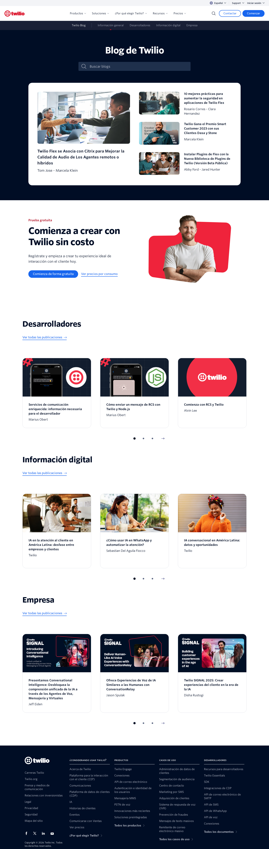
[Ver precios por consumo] (99, 274)
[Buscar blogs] (138, 66)
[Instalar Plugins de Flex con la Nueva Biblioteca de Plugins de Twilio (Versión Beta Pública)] (185, 164)
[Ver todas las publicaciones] (44, 337)
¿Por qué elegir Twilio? (131, 13)
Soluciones (100, 13)
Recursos (160, 13)
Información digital (168, 25)
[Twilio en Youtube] (53, 833)
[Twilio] (14, 13)
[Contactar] (230, 13)
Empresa (191, 25)
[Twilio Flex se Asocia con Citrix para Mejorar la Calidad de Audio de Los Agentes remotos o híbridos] (83, 134)
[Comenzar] (253, 13)
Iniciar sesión (256, 3)
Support (238, 3)
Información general (111, 25)
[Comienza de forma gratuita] (53, 274)
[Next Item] (162, 438)
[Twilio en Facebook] (27, 833)
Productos (78, 13)
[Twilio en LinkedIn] (44, 833)
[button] (134, 438)
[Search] (213, 13)
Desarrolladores (140, 25)
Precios (180, 13)
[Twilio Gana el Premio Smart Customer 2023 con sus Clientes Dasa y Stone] (185, 134)
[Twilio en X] (36, 833)
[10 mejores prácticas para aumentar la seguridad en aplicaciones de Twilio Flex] (185, 104)
